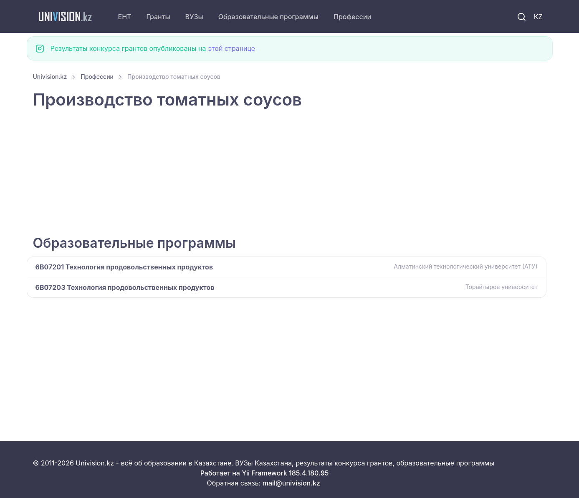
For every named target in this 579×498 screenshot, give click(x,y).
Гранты (158, 17)
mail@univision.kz (291, 483)
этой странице (231, 48)
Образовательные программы (268, 17)
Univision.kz (50, 76)
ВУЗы (194, 17)
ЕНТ (124, 17)
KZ (538, 17)
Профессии (352, 17)
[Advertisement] (283, 173)
